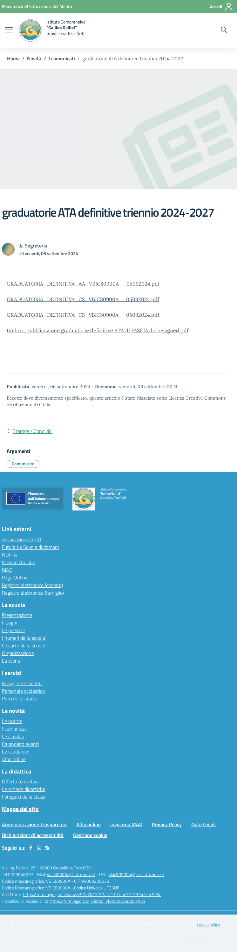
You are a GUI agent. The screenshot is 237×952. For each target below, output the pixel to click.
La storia (11, 661)
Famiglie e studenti (22, 683)
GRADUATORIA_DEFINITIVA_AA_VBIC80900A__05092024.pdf (83, 283)
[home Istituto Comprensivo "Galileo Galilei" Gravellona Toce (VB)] (52, 30)
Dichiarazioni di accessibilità (33, 835)
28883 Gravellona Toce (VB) (65, 867)
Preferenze (197, 942)
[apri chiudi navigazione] (9, 30)
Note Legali (203, 824)
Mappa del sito (20, 809)
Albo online (14, 759)
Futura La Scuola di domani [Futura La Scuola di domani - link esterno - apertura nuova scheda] (30, 547)
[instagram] (39, 848)
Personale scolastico (23, 691)
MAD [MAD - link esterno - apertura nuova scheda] (7, 570)
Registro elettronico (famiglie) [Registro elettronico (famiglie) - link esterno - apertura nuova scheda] (33, 593)
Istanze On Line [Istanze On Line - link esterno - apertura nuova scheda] (18, 562)
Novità (34, 58)
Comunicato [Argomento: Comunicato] (23, 463)
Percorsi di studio (19, 698)
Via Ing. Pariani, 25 (19, 867)
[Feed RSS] (47, 848)
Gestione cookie (90, 835)
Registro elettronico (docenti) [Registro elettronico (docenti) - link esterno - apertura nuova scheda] (32, 585)
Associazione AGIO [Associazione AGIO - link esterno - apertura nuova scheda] (21, 539)
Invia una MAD (126, 824)
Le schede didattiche (23, 789)
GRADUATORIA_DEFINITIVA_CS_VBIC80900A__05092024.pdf (83, 299)
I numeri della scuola (23, 638)
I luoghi (9, 622)
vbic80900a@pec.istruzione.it (136, 874)
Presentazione (17, 615)
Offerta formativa (20, 781)
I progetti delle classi (23, 796)
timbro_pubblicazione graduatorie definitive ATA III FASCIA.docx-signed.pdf (97, 330)
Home (13, 58)
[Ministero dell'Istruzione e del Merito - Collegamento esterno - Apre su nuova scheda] (37, 6)
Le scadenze (15, 751)
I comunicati (62, 58)
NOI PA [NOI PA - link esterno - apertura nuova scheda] (9, 554)
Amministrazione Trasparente (34, 824)
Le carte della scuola (23, 645)
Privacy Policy (167, 824)
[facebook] (31, 848)
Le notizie (12, 721)
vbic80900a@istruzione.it (71, 874)
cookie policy (208, 924)
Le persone (13, 630)
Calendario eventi (20, 744)
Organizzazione (18, 653)
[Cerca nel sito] (224, 30)
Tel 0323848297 (17, 874)
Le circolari (13, 736)
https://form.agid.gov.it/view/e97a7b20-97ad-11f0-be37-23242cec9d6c (92, 894)
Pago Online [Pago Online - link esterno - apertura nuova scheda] (15, 577)
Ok (224, 942)
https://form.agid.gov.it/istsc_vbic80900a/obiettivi (97, 901)
